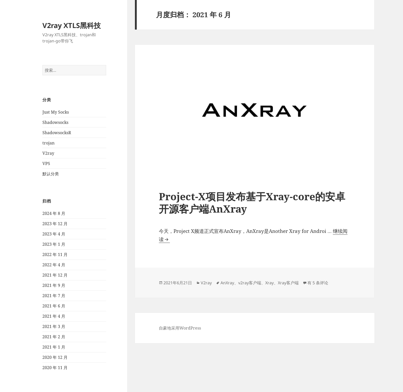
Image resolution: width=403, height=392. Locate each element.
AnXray (227, 283)
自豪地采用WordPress (180, 328)
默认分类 (50, 174)
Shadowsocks (55, 122)
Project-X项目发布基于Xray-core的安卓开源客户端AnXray (252, 202)
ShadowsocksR (56, 132)
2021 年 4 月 (53, 316)
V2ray (48, 153)
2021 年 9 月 (53, 285)
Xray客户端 (288, 283)
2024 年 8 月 (53, 213)
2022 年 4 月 (53, 265)
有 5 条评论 (317, 283)
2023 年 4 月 (53, 234)
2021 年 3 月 (53, 326)
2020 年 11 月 (55, 367)
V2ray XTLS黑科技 (71, 25)
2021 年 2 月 (53, 337)
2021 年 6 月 (53, 306)
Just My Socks (55, 112)
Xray (269, 283)
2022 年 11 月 (55, 254)
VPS (46, 163)
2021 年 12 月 (55, 275)
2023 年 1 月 (53, 244)
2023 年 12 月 (55, 223)
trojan (48, 143)
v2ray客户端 (249, 283)
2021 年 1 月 (53, 347)
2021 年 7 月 (53, 295)
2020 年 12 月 (55, 357)
